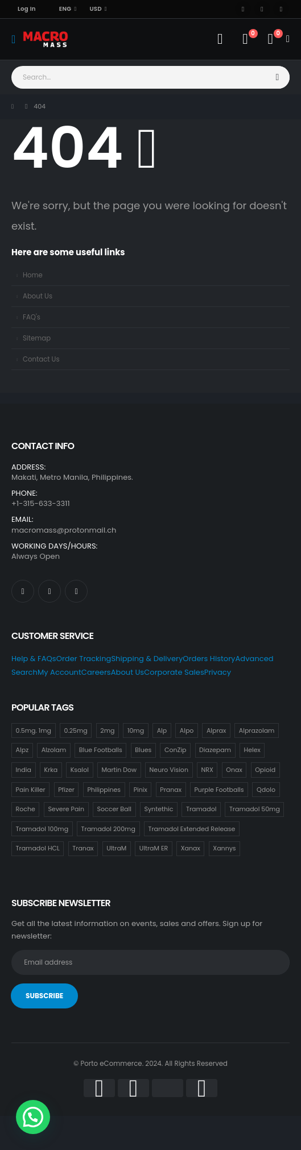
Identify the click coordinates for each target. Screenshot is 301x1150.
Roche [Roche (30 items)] (25, 808)
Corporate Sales (174, 672)
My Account (59, 672)
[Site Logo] (45, 39)
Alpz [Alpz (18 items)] (22, 749)
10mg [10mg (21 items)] (135, 730)
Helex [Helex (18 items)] (252, 749)
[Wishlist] (245, 39)
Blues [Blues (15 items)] (143, 749)
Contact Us (41, 359)
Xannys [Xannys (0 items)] (224, 848)
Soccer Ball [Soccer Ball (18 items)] (114, 808)
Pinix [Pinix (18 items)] (140, 789)
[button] (33, 1117)
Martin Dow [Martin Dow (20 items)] (119, 769)
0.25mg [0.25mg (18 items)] (76, 730)
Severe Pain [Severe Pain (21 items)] (66, 808)
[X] (262, 9)
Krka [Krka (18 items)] (50, 769)
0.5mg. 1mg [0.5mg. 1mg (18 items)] (33, 730)
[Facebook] (243, 9)
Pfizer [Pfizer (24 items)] (66, 789)
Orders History (209, 658)
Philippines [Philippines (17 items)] (104, 789)
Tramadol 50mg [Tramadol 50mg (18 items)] (254, 808)
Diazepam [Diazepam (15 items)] (215, 749)
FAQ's (31, 317)
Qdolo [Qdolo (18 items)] (266, 789)
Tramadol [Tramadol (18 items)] (201, 808)
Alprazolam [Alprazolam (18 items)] (257, 730)
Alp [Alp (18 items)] (162, 730)
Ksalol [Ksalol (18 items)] (80, 769)
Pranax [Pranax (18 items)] (171, 789)
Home (33, 275)
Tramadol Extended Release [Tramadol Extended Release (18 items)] (191, 828)
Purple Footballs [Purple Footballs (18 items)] (219, 789)
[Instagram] (281, 9)
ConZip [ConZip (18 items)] (175, 749)
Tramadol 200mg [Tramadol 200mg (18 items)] (108, 828)
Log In (27, 9)
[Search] (278, 77)
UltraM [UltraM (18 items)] (116, 848)
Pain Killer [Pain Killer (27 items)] (31, 789)
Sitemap (37, 338)
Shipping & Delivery (147, 658)
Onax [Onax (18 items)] (234, 769)
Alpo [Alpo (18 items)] (187, 730)
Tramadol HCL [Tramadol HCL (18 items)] (38, 848)
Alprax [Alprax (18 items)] (216, 730)
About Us (37, 296)
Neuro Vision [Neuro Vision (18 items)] (169, 769)
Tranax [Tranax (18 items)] (82, 848)
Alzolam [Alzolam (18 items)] (54, 749)
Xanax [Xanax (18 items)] (190, 848)
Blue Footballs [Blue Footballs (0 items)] (100, 749)
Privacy (217, 672)
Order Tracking (84, 658)
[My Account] (220, 39)
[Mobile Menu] (17, 39)
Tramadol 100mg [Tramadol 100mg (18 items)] (42, 828)
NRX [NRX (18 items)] (207, 769)
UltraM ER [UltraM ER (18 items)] (153, 848)
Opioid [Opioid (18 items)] (265, 769)
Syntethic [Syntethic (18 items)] (158, 808)
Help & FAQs (33, 658)
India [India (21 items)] (23, 769)
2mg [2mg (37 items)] (107, 730)
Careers (96, 672)
